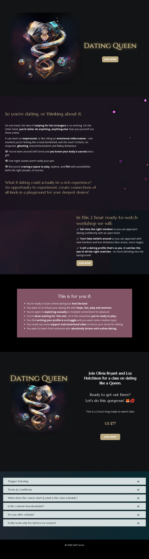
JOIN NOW (110, 59)
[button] (110, 46)
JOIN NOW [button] (84, 268)
